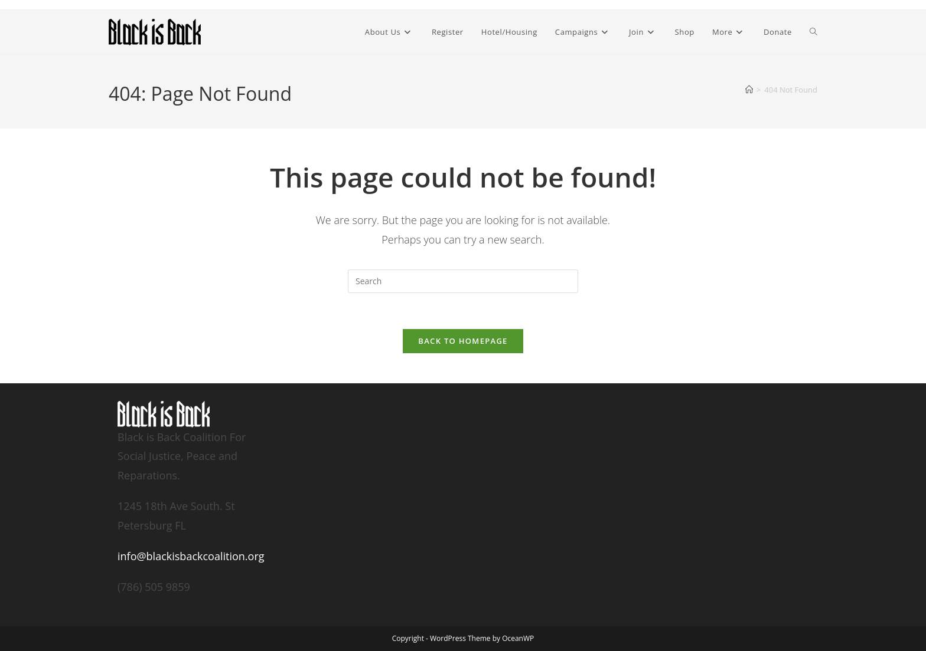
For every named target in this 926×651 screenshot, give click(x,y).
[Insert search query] (463, 281)
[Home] (749, 89)
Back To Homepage (462, 341)
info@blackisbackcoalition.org (191, 556)
